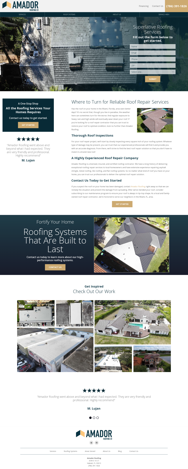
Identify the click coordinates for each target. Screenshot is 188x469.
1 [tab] (90, 418)
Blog (120, 451)
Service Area (164, 14)
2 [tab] (94, 418)
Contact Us (157, 6)
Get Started (122, 204)
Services (22, 14)
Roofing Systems (70, 451)
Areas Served (90, 451)
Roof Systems (69, 14)
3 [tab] (98, 418)
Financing (144, 6)
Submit (152, 79)
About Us (117, 14)
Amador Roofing (138, 186)
